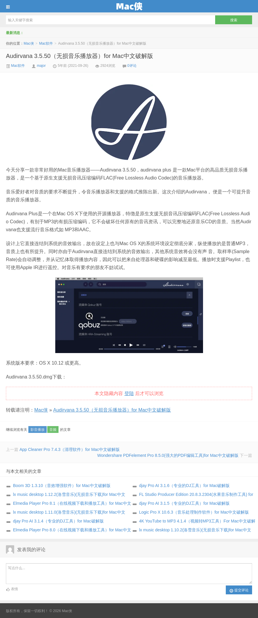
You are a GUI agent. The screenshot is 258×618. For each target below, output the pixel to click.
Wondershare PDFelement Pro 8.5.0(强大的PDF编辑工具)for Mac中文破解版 (167, 455)
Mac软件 (46, 43)
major (41, 66)
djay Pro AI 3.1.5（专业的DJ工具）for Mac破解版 (184, 503)
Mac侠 (129, 6)
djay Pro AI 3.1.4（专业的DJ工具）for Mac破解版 (58, 521)
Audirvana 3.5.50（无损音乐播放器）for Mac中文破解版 (79, 56)
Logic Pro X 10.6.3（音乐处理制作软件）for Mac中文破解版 (194, 512)
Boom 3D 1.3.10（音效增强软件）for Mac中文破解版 (62, 485)
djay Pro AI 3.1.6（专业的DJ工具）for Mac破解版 (184, 485)
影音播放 (37, 430)
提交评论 (239, 590)
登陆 (129, 393)
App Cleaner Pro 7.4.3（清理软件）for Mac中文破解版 (70, 449)
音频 (52, 430)
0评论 (132, 66)
